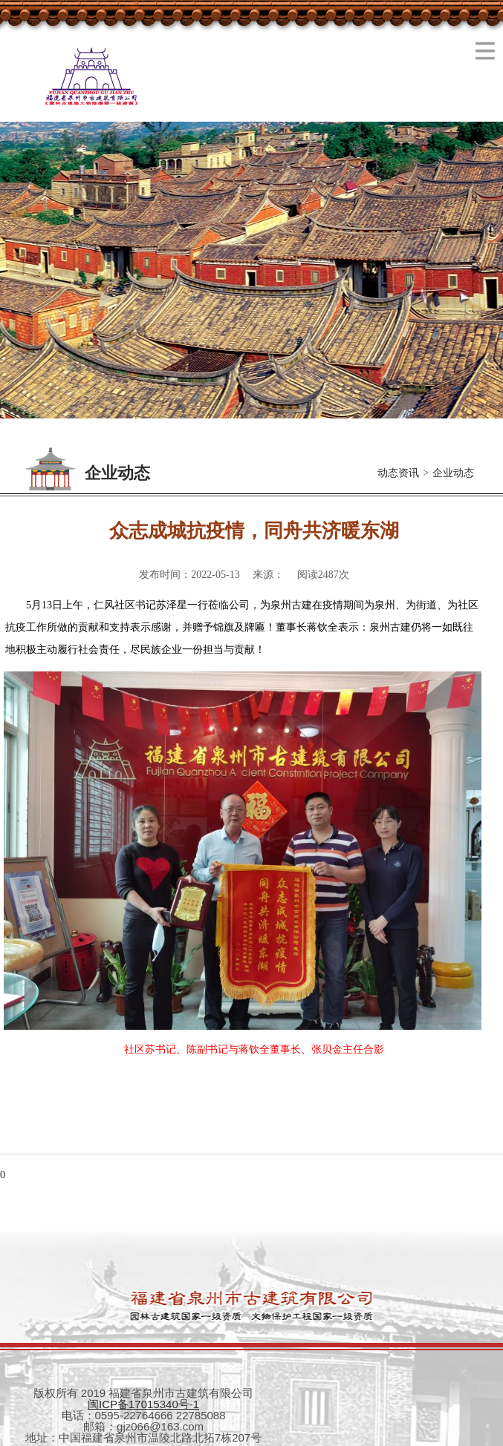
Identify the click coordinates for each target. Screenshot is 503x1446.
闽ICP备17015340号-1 (143, 1404)
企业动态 (453, 473)
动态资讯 (398, 473)
